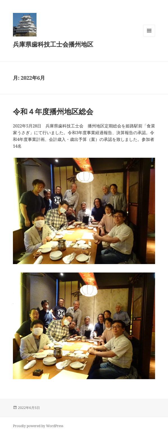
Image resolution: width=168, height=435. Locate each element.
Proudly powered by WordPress (38, 425)
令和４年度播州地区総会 (53, 111)
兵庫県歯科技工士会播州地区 (53, 44)
